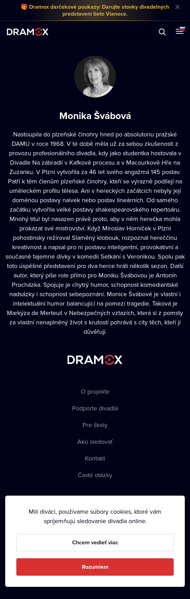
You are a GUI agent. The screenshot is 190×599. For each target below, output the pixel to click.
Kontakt (95, 458)
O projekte (95, 391)
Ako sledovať (95, 441)
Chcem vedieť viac (95, 542)
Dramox (28, 32)
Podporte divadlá (95, 408)
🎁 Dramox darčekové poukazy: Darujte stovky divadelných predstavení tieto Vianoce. (95, 10)
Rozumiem (95, 567)
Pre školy (95, 424)
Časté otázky (95, 475)
